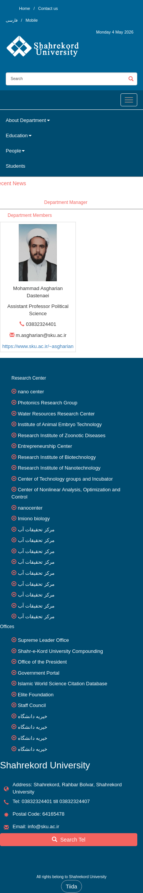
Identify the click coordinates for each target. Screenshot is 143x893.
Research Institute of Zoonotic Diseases (62, 435)
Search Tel (68, 840)
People (15, 151)
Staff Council (32, 705)
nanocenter (30, 508)
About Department (28, 120)
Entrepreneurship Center (45, 446)
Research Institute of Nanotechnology (59, 468)
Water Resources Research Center (56, 414)
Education (19, 135)
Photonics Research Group (47, 403)
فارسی (12, 20)
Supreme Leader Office (43, 640)
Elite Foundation (36, 694)
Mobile (32, 20)
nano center (31, 391)
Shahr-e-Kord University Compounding (60, 651)
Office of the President (42, 662)
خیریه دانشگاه (33, 716)
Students (15, 166)
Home (24, 8)
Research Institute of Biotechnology (57, 457)
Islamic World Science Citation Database (63, 683)
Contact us (48, 8)
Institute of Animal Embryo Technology (60, 424)
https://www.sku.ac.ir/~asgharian (38, 346)
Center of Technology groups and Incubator (65, 479)
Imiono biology (34, 518)
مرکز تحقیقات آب (36, 529)
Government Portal (38, 673)
